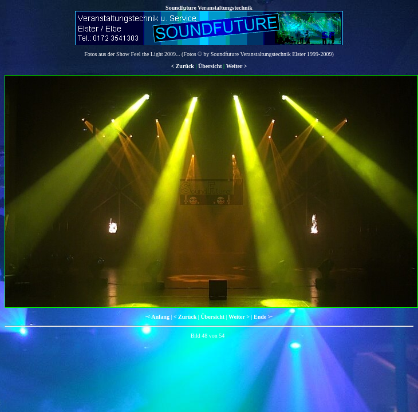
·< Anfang (157, 317)
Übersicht (210, 66)
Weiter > (236, 66)
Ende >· (263, 317)
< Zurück (182, 66)
